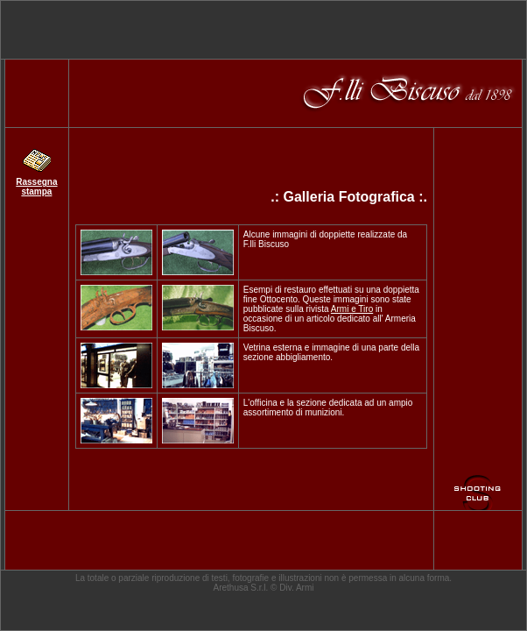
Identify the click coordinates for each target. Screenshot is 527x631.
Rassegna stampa (36, 186)
